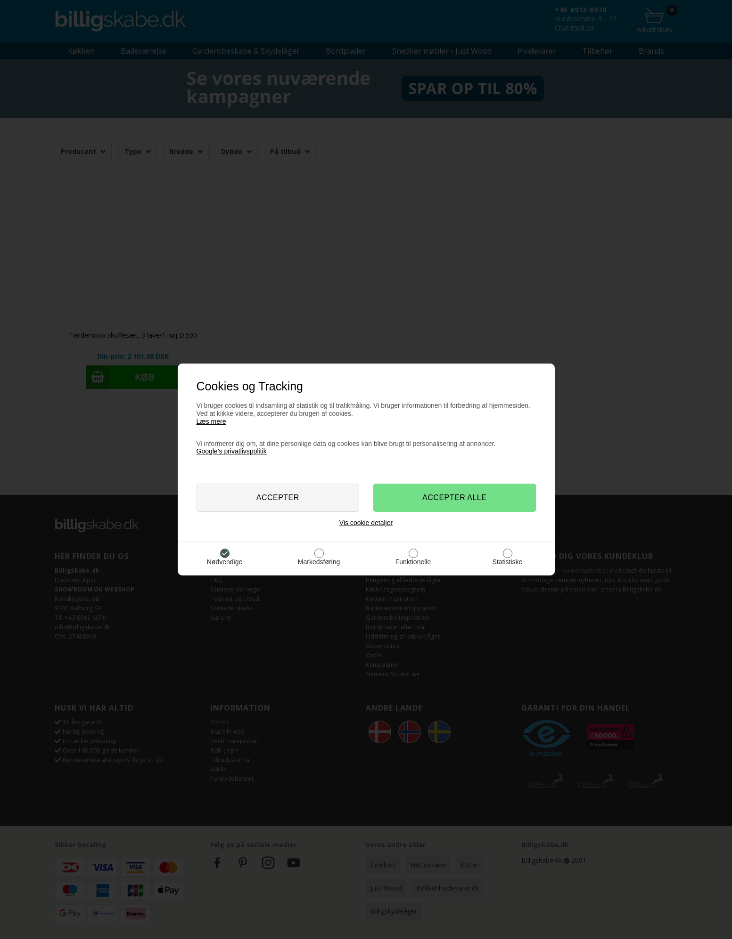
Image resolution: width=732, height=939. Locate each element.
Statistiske (508, 562)
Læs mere (211, 421)
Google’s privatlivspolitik (232, 451)
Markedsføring (319, 562)
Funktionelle (413, 562)
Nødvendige (225, 562)
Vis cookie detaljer (366, 522)
